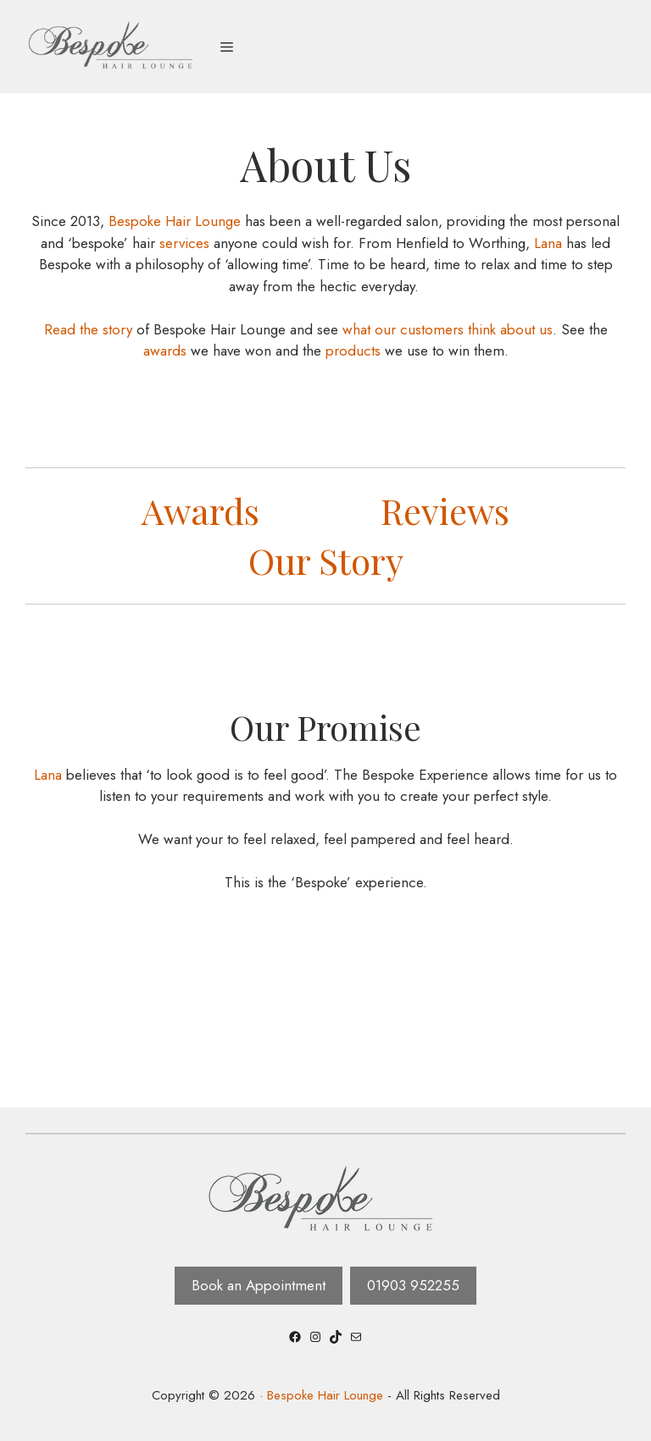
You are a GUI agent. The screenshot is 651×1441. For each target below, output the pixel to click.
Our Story (325, 560)
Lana (548, 243)
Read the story (88, 329)
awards (164, 350)
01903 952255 (413, 1285)
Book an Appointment (259, 1285)
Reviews (445, 510)
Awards (200, 510)
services (184, 243)
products (353, 350)
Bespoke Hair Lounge (172, 221)
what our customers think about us (447, 329)
